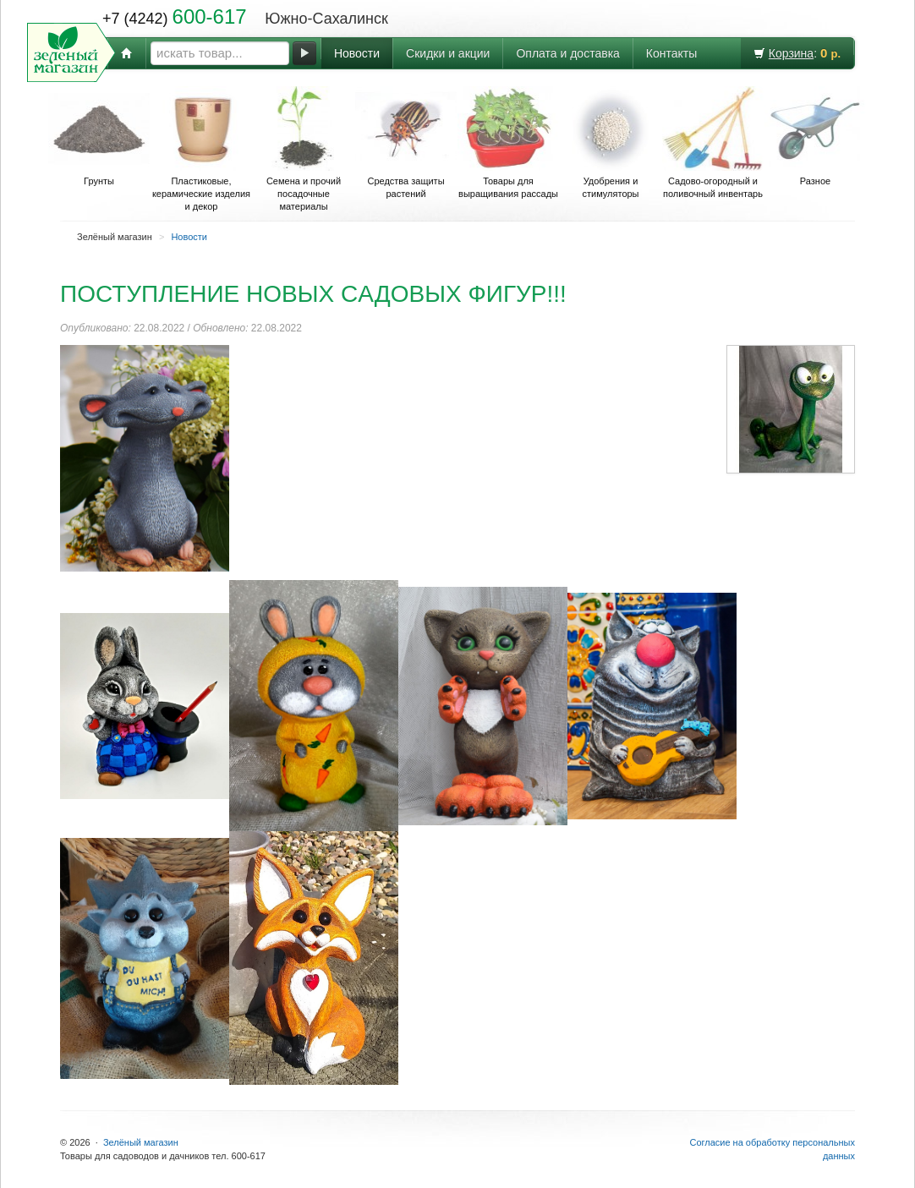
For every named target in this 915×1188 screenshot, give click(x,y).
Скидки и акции (448, 53)
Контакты (671, 53)
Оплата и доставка (567, 53)
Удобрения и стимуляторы (610, 142)
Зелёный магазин (140, 1142)
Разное (815, 136)
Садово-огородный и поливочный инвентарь (713, 142)
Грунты (99, 136)
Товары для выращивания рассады (508, 142)
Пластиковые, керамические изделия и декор (201, 148)
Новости (357, 53)
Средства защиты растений (406, 142)
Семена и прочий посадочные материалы (303, 148)
